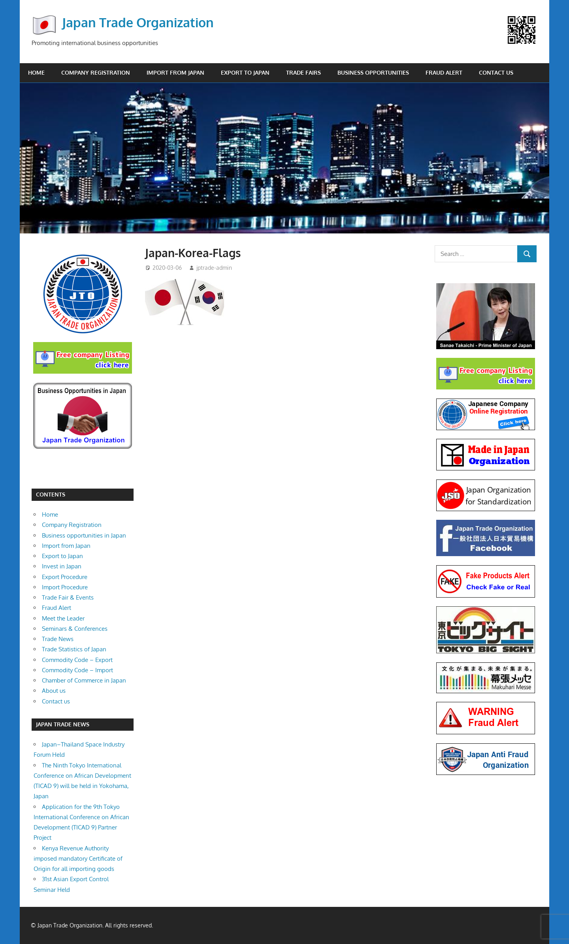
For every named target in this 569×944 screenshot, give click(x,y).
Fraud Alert (444, 72)
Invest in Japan (61, 566)
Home (36, 72)
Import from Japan (175, 72)
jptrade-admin (214, 267)
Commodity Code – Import (77, 670)
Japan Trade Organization (138, 22)
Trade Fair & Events (68, 597)
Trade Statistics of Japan (74, 649)
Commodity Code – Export (77, 660)
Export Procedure (64, 577)
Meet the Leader (63, 618)
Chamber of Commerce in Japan (84, 680)
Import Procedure (65, 587)
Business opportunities (373, 72)
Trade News (57, 639)
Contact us (496, 72)
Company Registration (95, 72)
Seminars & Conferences (74, 628)
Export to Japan (245, 72)
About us (54, 690)
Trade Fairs (303, 72)
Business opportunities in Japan (84, 535)
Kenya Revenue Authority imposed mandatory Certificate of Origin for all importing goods (78, 858)
